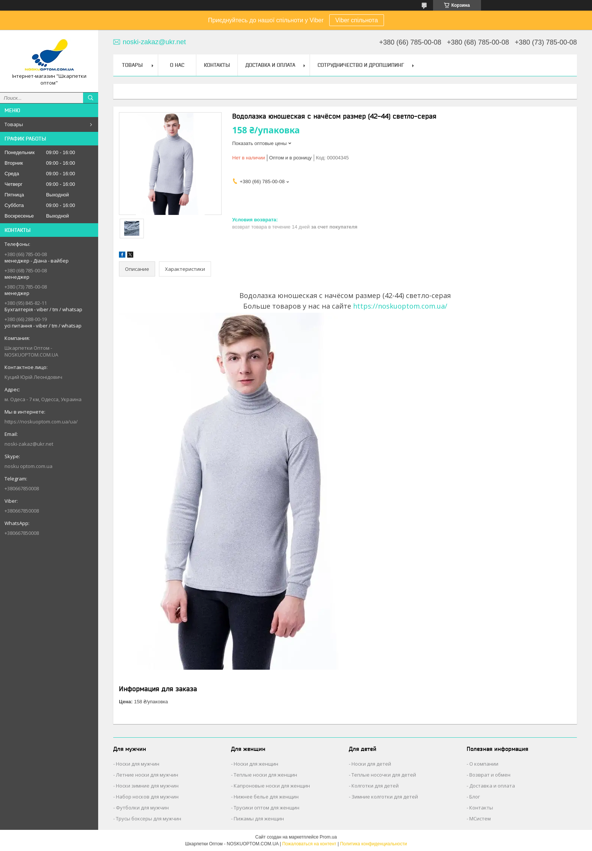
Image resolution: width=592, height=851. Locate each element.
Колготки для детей (375, 785)
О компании (483, 763)
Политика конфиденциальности (373, 843)
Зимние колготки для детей (385, 796)
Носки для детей (371, 763)
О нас (177, 65)
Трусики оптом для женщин (266, 807)
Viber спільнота (356, 20)
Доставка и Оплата (270, 65)
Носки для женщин (256, 763)
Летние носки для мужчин (147, 774)
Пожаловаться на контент (309, 843)
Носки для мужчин (137, 763)
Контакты (217, 65)
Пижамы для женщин (259, 818)
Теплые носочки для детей (384, 774)
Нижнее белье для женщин (266, 796)
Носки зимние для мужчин (147, 785)
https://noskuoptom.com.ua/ (400, 305)
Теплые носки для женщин (265, 774)
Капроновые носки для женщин (272, 785)
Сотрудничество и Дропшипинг (361, 65)
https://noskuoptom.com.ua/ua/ (41, 421)
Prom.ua (328, 837)
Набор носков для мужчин (147, 796)
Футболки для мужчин (142, 807)
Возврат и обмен (489, 774)
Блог (474, 796)
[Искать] (90, 97)
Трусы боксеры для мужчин (148, 818)
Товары (14, 124)
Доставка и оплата (492, 785)
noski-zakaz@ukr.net (29, 443)
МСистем (480, 818)
